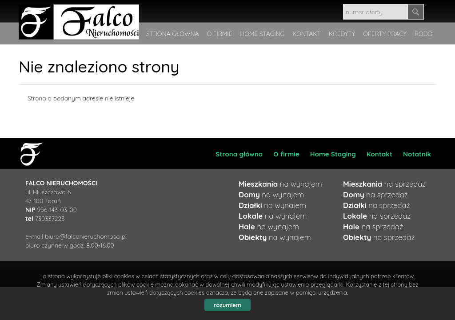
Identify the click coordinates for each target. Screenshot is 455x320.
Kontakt (379, 154)
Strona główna (239, 154)
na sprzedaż (384, 183)
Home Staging (333, 154)
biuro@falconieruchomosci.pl (86, 236)
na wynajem (280, 183)
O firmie (286, 154)
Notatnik (417, 154)
